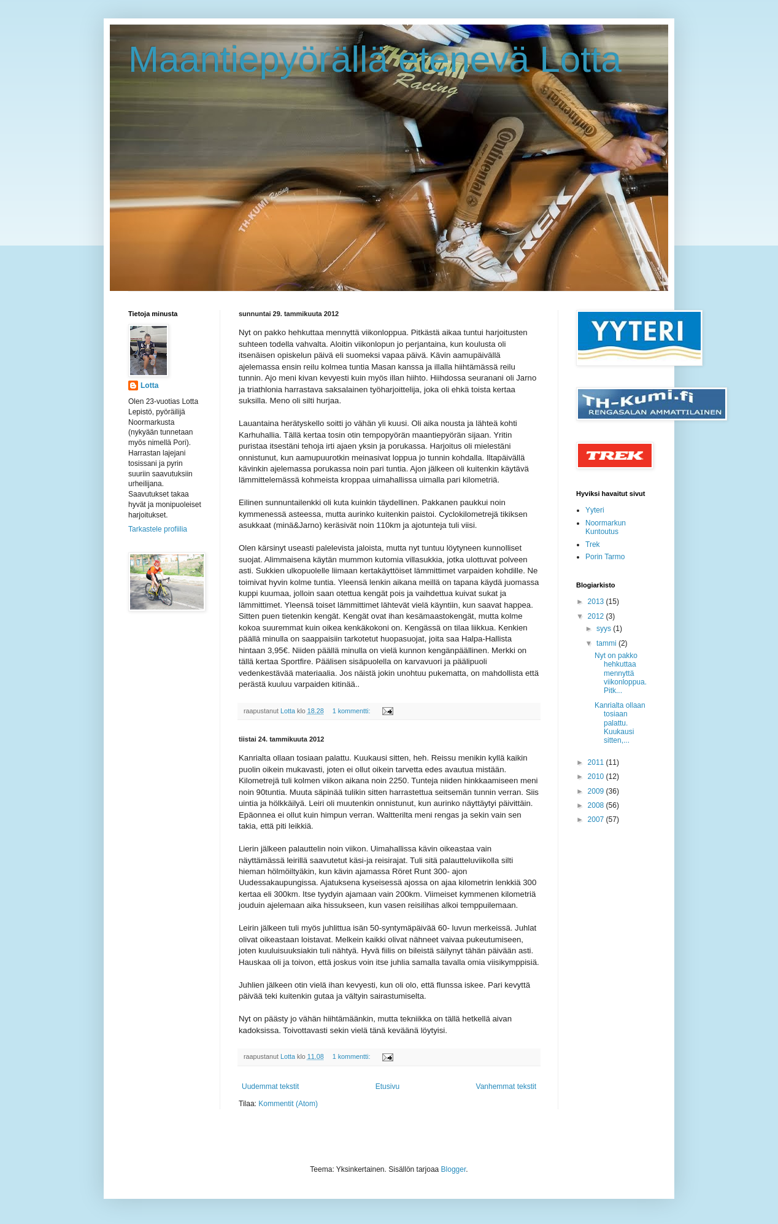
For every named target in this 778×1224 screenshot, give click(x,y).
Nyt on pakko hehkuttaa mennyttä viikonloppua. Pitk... (621, 673)
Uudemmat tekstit (270, 1086)
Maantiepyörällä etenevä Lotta (375, 59)
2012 (597, 616)
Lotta (149, 385)
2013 (597, 601)
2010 (597, 776)
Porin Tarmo (605, 556)
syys (604, 628)
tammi (607, 643)
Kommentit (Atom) (288, 1103)
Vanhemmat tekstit (506, 1086)
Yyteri (594, 510)
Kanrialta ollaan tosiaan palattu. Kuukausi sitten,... (620, 723)
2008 (597, 805)
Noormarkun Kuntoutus (605, 527)
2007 (597, 819)
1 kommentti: (352, 711)
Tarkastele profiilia (157, 529)
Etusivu (387, 1086)
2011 (597, 762)
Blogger (453, 1169)
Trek (592, 544)
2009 (597, 791)
